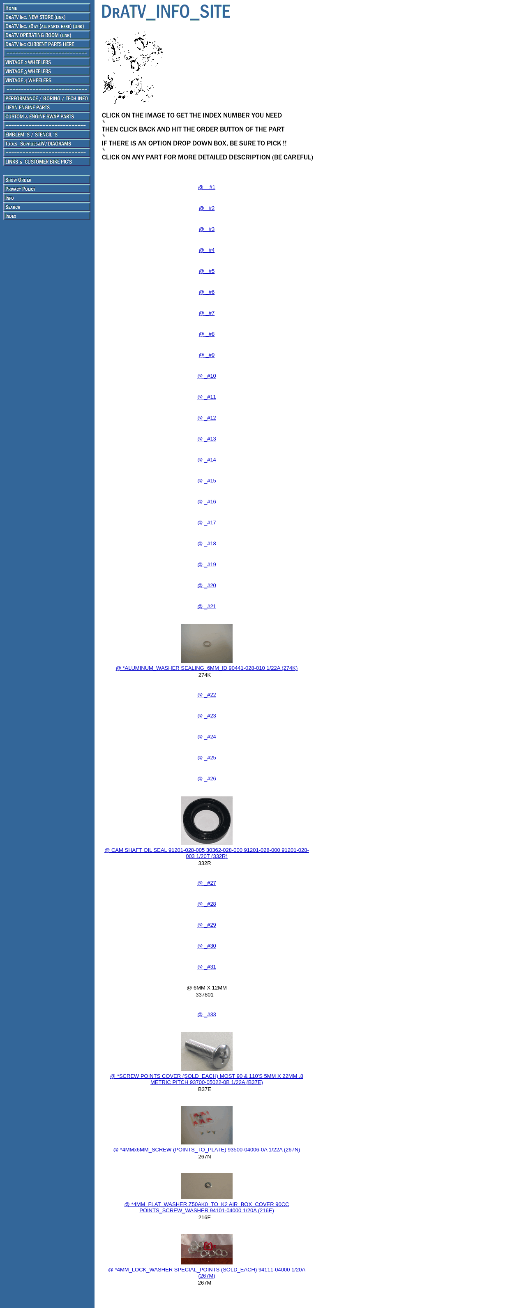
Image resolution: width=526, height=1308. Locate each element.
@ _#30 (206, 946)
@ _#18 (206, 543)
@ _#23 (206, 716)
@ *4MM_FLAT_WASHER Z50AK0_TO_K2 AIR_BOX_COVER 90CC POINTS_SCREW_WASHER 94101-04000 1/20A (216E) (207, 1207)
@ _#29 (206, 925)
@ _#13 (206, 439)
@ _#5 (207, 271)
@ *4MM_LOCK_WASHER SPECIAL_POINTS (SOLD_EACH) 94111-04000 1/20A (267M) (206, 1272)
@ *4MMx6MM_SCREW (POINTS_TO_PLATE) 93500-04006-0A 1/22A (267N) (206, 1150)
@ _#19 (206, 564)
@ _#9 (207, 355)
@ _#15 (206, 481)
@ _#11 (206, 397)
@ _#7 (207, 313)
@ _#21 (206, 606)
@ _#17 (206, 522)
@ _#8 (207, 334)
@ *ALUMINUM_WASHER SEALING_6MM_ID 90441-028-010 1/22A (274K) (207, 668)
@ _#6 (207, 292)
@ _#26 (206, 778)
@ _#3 (207, 229)
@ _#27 (206, 883)
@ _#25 (206, 757)
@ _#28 (206, 904)
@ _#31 (206, 967)
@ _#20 (206, 585)
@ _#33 (206, 1014)
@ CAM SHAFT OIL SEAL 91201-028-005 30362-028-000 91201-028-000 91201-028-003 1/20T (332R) (206, 853)
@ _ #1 (206, 187)
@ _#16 (206, 501)
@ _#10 (206, 376)
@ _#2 (207, 208)
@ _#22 (206, 695)
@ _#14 (206, 460)
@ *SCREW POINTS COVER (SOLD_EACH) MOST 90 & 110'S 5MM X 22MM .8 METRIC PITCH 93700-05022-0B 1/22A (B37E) (206, 1079)
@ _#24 (206, 737)
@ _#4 (207, 250)
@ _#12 (206, 418)
